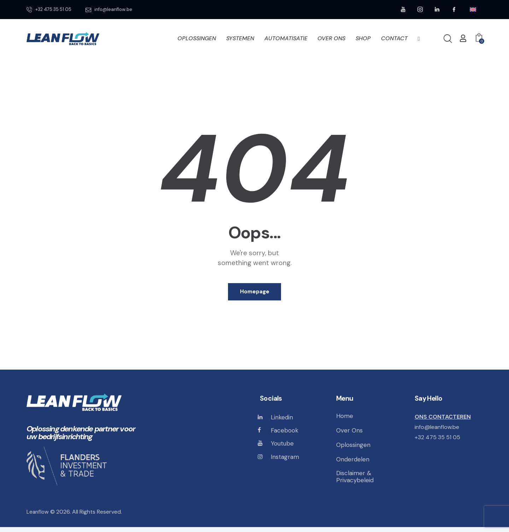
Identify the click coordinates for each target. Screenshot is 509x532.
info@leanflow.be (438, 430)
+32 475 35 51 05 (439, 440)
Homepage (254, 293)
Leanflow (38, 517)
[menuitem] (473, 9)
